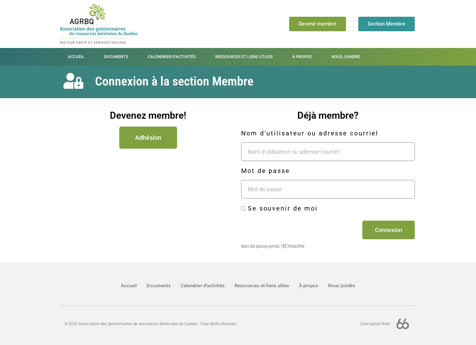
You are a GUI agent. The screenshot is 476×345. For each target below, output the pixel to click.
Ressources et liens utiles (244, 56)
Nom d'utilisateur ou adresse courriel (309, 133)
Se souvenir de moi (279, 208)
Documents (116, 56)
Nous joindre (345, 56)
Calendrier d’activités (172, 56)
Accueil (76, 56)
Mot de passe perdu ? (262, 246)
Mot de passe (265, 171)
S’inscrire (294, 246)
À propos (302, 56)
